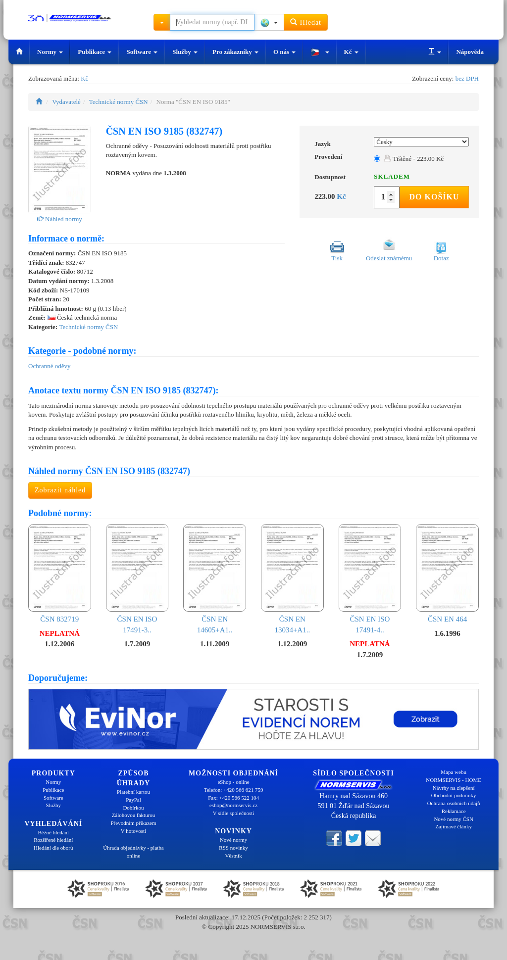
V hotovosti (133, 831)
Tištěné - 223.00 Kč (414, 158)
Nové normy (233, 840)
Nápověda (470, 51)
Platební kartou (133, 792)
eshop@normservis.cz (233, 805)
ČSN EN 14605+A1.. (214, 579)
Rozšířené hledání (53, 840)
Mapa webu (453, 772)
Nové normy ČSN (453, 819)
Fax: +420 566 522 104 (233, 798)
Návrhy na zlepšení (454, 788)
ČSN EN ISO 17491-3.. (137, 579)
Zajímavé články (453, 826)
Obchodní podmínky (453, 795)
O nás (284, 51)
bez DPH (467, 78)
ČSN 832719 (59, 573)
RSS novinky (233, 848)
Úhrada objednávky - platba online (133, 852)
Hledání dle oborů (53, 848)
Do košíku (434, 196)
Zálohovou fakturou (133, 815)
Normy (50, 51)
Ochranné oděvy (49, 366)
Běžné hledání (53, 832)
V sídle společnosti (233, 813)
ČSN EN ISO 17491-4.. (370, 579)
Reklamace (454, 811)
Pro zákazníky (235, 51)
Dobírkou (133, 808)
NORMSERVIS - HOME (453, 780)
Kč (351, 51)
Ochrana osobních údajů (453, 803)
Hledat (305, 22)
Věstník (233, 856)
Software (141, 51)
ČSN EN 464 (447, 573)
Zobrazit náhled (60, 490)
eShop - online (233, 782)
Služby (185, 51)
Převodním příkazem (133, 823)
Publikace (94, 51)
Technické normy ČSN (118, 101)
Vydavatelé (66, 101)
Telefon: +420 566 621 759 (233, 790)
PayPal (133, 800)
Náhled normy (59, 219)
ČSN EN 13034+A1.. (292, 579)
